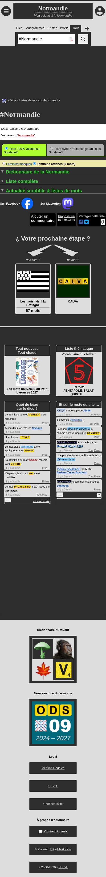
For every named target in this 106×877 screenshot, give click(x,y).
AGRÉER (34, 414)
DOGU (33, 459)
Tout (39, 493)
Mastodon (64, 848)
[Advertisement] (53, 69)
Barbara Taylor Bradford (71, 472)
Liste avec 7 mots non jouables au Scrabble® (75, 150)
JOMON (28, 450)
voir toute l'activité (41, 500)
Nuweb (63, 866)
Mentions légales (53, 767)
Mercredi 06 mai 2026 (70, 446)
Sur (16, 203)
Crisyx (61, 410)
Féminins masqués (17, 164)
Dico (13, 100)
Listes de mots (29, 100)
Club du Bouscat (66, 442)
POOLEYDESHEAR (68, 468)
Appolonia (76, 419)
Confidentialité (53, 803)
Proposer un (66, 217)
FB (52, 848)
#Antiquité (27, 446)
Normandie (26, 135)
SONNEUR (93, 433)
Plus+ (45, 422)
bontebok (63, 485)
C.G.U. (53, 785)
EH (31, 472)
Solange (37, 427)
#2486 (87, 410)
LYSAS (24, 437)
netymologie (64, 481)
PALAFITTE (22, 485)
